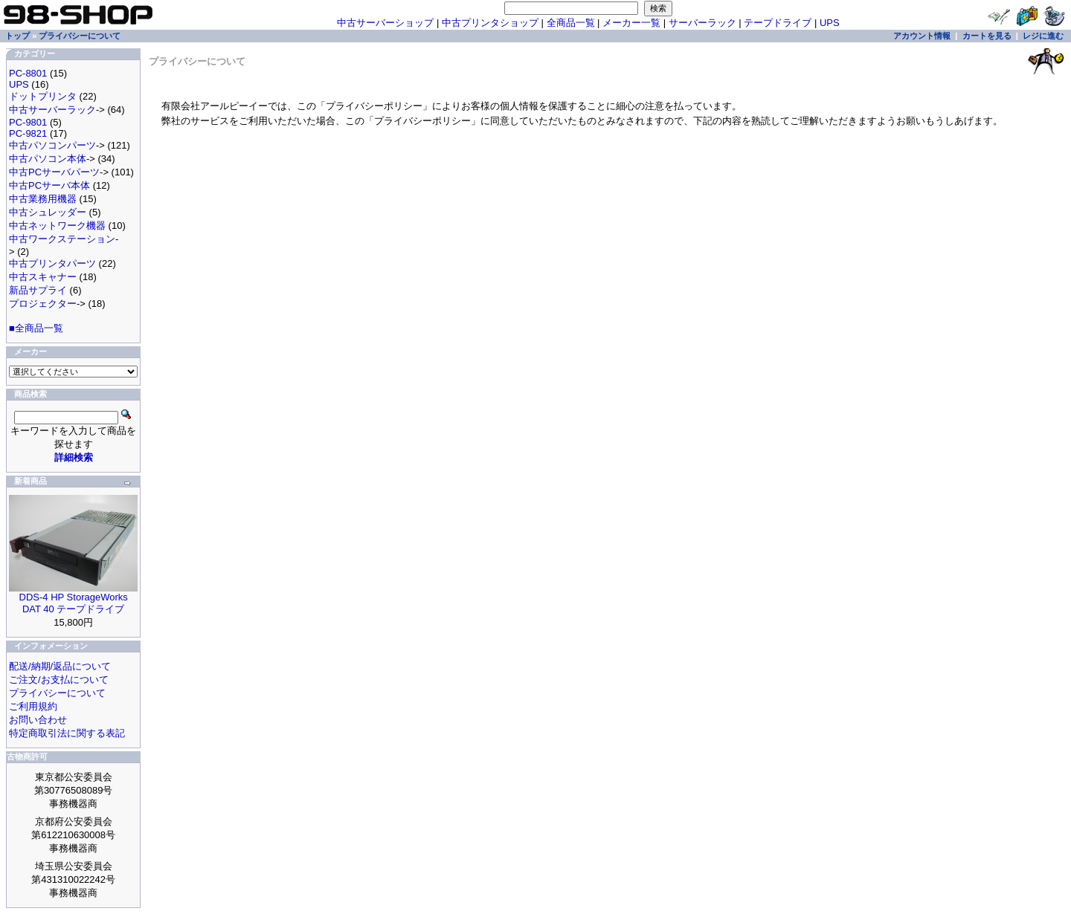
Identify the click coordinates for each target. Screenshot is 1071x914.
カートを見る (987, 35)
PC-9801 (28, 122)
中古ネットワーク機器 (57, 225)
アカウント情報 (922, 35)
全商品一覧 (571, 22)
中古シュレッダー (47, 212)
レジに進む (1043, 35)
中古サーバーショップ (385, 22)
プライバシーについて (79, 35)
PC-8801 (28, 73)
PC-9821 (28, 133)
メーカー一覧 (631, 22)
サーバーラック (702, 22)
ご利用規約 (33, 706)
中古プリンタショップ (490, 22)
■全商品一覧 (36, 328)
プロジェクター (43, 303)
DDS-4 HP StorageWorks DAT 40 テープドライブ (73, 603)
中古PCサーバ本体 (49, 185)
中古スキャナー (43, 276)
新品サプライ (38, 290)
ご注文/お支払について (59, 679)
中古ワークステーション (62, 238)
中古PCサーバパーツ (54, 172)
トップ (17, 35)
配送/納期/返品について (60, 666)
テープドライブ (777, 22)
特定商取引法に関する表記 (67, 733)
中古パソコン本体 (47, 158)
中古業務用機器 (43, 198)
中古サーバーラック (52, 109)
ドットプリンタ (43, 96)
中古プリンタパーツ (52, 263)
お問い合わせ (38, 719)
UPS (830, 22)
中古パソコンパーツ (52, 145)
